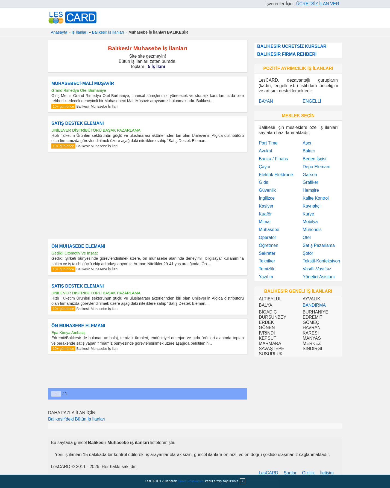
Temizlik (266, 269)
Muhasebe (269, 229)
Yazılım (266, 276)
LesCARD (268, 473)
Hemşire (311, 190)
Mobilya (310, 221)
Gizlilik (308, 473)
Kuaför (265, 214)
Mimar (265, 221)
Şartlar (290, 473)
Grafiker (310, 182)
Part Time (268, 143)
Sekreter (267, 253)
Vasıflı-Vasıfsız (317, 269)
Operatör (267, 237)
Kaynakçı (312, 206)
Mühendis (312, 229)
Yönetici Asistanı (319, 276)
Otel (306, 237)
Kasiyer (266, 206)
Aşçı (307, 143)
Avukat (265, 151)
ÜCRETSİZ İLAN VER (317, 3)
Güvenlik (267, 190)
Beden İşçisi (314, 158)
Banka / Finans (273, 158)
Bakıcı (309, 151)
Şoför (308, 253)
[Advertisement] (147, 195)
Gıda (263, 182)
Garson (310, 174)
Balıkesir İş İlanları (108, 32)
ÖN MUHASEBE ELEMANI (78, 246)
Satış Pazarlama (319, 245)
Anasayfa (59, 32)
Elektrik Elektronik (276, 174)
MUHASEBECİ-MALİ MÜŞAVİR (82, 83)
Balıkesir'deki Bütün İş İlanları (76, 419)
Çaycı (264, 166)
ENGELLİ (312, 101)
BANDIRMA (314, 305)
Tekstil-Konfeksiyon (321, 261)
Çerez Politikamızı (191, 481)
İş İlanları (79, 32)
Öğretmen (268, 245)
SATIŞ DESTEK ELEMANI (77, 123)
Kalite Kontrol (316, 198)
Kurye (308, 214)
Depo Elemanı (316, 166)
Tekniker (267, 261)
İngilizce (267, 198)
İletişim (327, 473)
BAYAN (266, 101)
